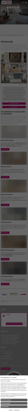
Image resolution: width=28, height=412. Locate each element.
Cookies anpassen (5, 406)
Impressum (11, 410)
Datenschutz (16, 410)
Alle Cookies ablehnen (5, 403)
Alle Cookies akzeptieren (6, 400)
